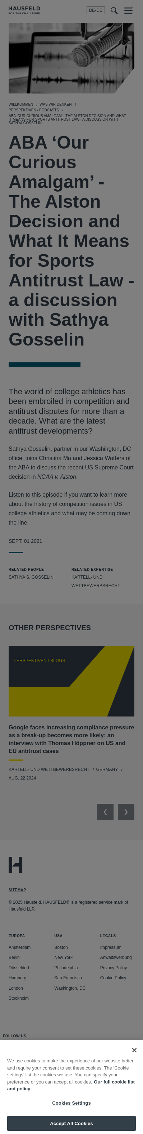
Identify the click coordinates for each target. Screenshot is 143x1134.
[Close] (134, 1055)
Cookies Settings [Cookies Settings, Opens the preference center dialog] (71, 1107)
